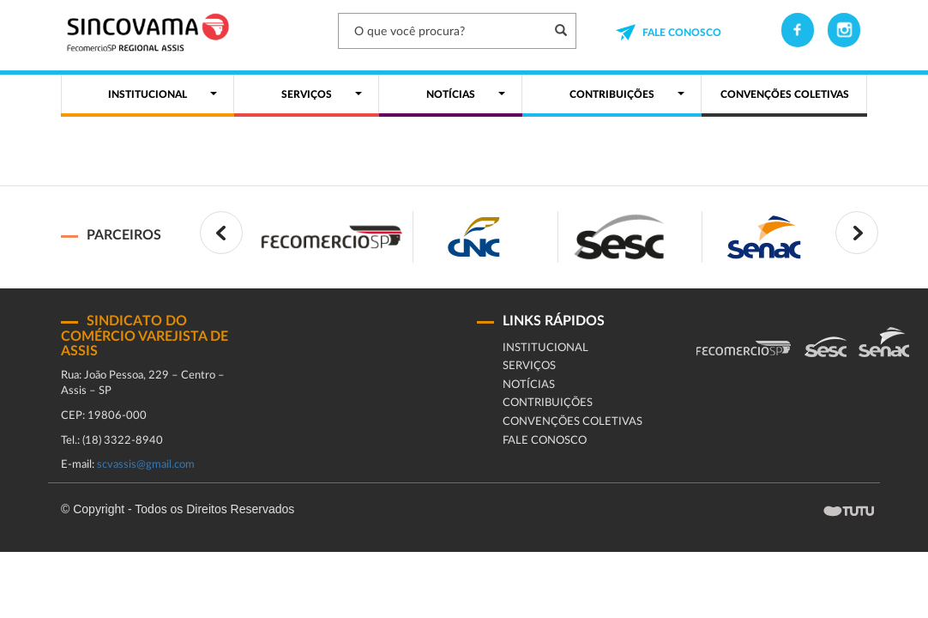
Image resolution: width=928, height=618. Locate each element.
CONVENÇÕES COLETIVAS (572, 421)
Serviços (529, 366)
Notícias (529, 385)
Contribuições (548, 403)
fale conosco (545, 440)
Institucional (545, 348)
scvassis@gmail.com (146, 464)
